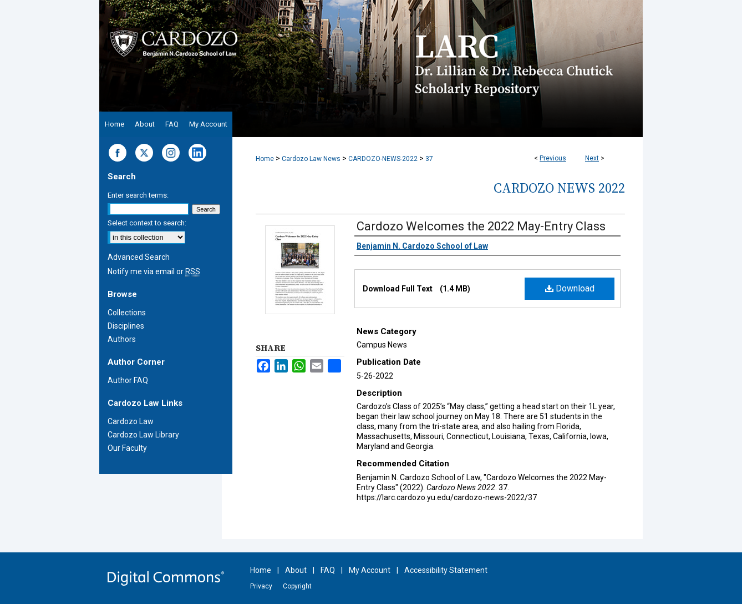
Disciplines (126, 325)
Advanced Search (139, 257)
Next (592, 158)
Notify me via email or (154, 271)
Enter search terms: (138, 195)
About (296, 570)
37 (429, 159)
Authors (122, 339)
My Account (369, 570)
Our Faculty (127, 448)
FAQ (328, 570)
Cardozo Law (131, 421)
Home (265, 159)
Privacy (261, 586)
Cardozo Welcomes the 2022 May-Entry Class (481, 226)
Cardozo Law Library (143, 434)
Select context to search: (147, 223)
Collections (127, 312)
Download (569, 288)
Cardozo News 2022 (559, 188)
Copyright (297, 586)
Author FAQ (128, 380)
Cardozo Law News (311, 159)
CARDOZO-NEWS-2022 (383, 159)
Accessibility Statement (445, 570)
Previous (553, 158)
